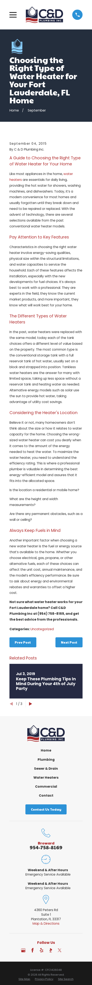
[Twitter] (59, 950)
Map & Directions (46, 923)
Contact (46, 795)
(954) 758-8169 (51, 613)
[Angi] (68, 950)
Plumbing (46, 759)
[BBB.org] (50, 950)
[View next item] (30, 704)
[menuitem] (24, 979)
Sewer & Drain (46, 768)
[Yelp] (41, 950)
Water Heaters (46, 777)
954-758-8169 (46, 847)
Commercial (46, 786)
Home (46, 750)
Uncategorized (42, 629)
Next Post (69, 642)
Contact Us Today (46, 809)
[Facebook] (32, 950)
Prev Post (23, 642)
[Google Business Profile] (23, 950)
